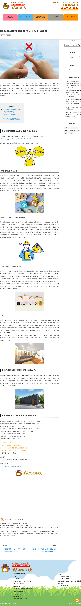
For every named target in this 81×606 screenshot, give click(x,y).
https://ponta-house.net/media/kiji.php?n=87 (17, 139)
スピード (6, 116)
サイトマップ (12, 603)
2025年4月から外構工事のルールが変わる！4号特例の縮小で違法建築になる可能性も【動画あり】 (73, 84)
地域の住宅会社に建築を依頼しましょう (11, 118)
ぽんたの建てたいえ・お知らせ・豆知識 (68, 581)
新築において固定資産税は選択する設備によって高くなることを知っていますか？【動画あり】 (73, 93)
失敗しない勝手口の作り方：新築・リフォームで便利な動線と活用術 (73, 114)
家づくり (3, 35)
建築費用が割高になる (9, 111)
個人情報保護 (3, 603)
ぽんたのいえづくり (25, 17)
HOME (59, 574)
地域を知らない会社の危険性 (10, 114)
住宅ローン (72, 130)
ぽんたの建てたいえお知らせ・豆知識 (40, 16)
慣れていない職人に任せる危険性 (11, 113)
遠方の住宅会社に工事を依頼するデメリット (12, 109)
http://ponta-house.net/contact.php (10, 466)
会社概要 (55, 17)
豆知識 (7, 27)
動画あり (9, 35)
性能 (66, 133)
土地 (78, 130)
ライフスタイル (73, 127)
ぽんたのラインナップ (10, 16)
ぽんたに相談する (70, 17)
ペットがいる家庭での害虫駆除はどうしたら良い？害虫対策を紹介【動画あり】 (73, 102)
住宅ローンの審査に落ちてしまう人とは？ (73, 108)
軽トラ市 (70, 133)
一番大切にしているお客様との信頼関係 (11, 119)
